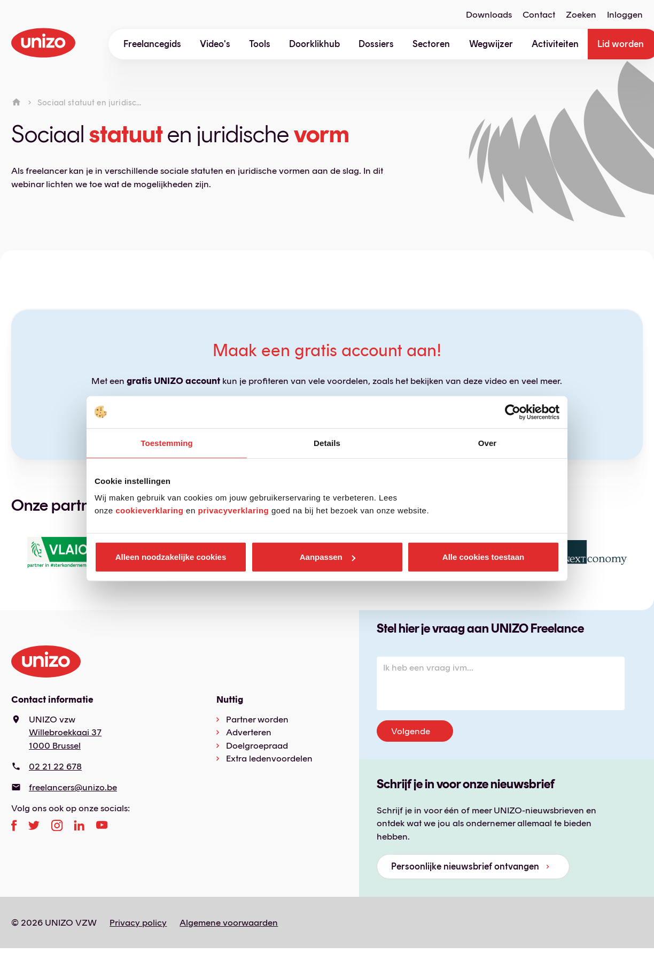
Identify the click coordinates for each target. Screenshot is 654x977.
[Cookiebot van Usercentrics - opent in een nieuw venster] (512, 412)
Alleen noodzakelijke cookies (171, 556)
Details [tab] (327, 442)
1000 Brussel (55, 745)
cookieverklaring (149, 510)
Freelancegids (152, 44)
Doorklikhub (314, 44)
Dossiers (376, 44)
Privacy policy (138, 922)
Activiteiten (555, 44)
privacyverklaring (233, 510)
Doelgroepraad (257, 745)
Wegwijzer (491, 44)
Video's (215, 44)
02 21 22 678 (55, 766)
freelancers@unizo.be (73, 787)
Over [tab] (487, 442)
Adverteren (248, 732)
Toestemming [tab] (167, 442)
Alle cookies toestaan (483, 556)
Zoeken (581, 14)
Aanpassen (327, 556)
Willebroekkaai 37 (65, 732)
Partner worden (257, 719)
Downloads (489, 14)
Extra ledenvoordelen (269, 758)
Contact (539, 14)
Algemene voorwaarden (229, 922)
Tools (259, 44)
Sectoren (431, 44)
